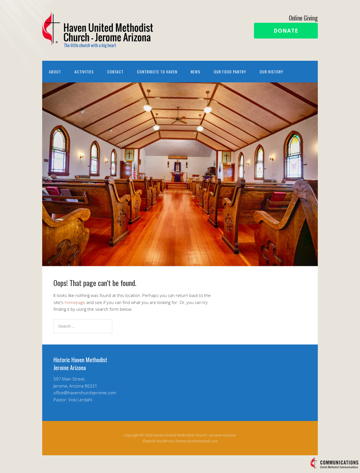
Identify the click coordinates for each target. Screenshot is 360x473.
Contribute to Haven (157, 72)
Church (149, 440)
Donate (286, 30)
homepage (75, 302)
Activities (84, 72)
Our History (271, 72)
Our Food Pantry (230, 72)
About (55, 72)
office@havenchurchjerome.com (84, 392)
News (195, 72)
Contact (115, 72)
